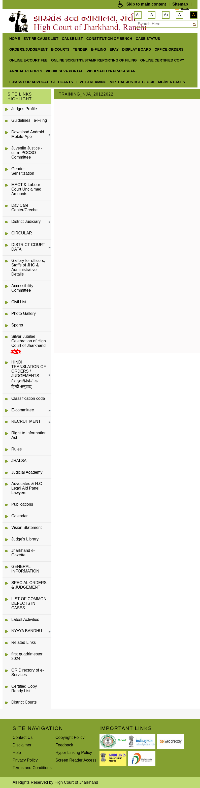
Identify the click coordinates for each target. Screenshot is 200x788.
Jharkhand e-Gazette (23, 552)
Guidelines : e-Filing (29, 120)
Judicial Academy (27, 472)
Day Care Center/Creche (24, 207)
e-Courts (60, 49)
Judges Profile (24, 109)
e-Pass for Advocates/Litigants (41, 82)
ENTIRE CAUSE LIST (40, 39)
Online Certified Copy (162, 60)
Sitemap (180, 4)
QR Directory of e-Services (27, 672)
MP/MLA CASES (171, 82)
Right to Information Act (29, 435)
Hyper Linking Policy (73, 752)
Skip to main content (146, 4)
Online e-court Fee (28, 60)
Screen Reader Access (75, 760)
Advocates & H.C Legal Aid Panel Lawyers (26, 488)
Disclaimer (22, 745)
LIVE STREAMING (92, 82)
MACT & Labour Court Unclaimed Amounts (26, 189)
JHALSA (18, 461)
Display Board (136, 49)
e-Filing (98, 49)
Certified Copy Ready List (24, 688)
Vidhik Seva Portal (64, 71)
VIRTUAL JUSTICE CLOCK (132, 82)
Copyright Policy (70, 737)
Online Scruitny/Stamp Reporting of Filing (94, 60)
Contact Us (22, 737)
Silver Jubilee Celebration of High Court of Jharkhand (28, 341)
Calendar (19, 516)
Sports (17, 325)
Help (17, 752)
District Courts (24, 702)
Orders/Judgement (28, 49)
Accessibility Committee (22, 288)
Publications (22, 504)
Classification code (28, 398)
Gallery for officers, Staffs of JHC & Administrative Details (28, 267)
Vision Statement (26, 527)
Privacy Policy (25, 760)
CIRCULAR (21, 233)
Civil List (18, 302)
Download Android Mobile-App (27, 134)
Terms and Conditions (32, 768)
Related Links (23, 642)
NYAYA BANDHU (26, 631)
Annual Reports (25, 71)
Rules (16, 449)
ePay (114, 49)
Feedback (64, 745)
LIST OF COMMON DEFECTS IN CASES (28, 603)
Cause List (72, 39)
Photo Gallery (23, 313)
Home (14, 39)
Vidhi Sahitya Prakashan (111, 71)
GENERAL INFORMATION (25, 568)
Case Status (148, 39)
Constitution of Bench (109, 39)
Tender (80, 49)
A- (138, 14)
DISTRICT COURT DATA (28, 247)
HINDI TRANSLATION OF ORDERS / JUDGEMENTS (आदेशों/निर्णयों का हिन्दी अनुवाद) (28, 374)
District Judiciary (26, 221)
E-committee (22, 410)
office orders (168, 49)
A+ (166, 14)
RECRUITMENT (26, 421)
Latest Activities (25, 619)
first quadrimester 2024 (27, 656)
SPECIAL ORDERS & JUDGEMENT (29, 585)
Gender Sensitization (22, 171)
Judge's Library (25, 539)
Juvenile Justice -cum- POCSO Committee (26, 152)
